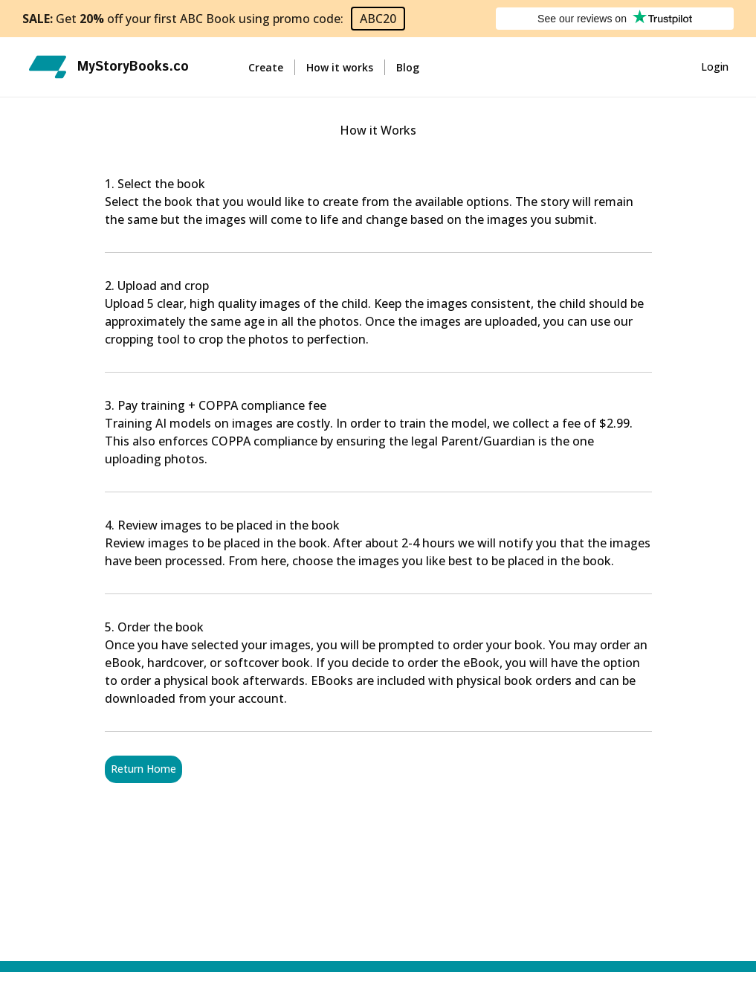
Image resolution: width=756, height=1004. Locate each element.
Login (714, 67)
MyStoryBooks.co (133, 67)
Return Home (143, 769)
